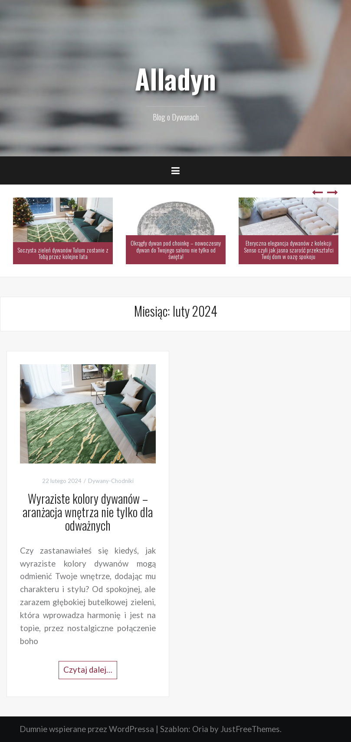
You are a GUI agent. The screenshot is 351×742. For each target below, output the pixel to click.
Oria (200, 729)
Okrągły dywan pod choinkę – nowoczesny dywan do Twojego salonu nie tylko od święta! (176, 249)
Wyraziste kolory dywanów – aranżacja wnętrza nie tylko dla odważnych (88, 511)
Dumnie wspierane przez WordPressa (87, 729)
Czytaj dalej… (87, 669)
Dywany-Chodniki (111, 480)
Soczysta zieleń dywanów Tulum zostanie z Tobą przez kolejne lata (62, 253)
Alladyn (175, 78)
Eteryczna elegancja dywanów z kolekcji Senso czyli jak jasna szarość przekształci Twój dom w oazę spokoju (289, 249)
